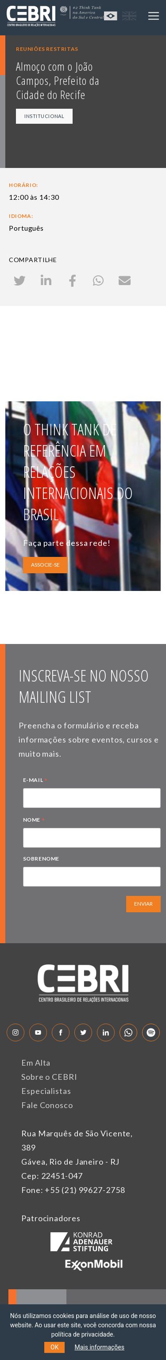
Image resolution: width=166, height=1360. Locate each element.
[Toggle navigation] (153, 16)
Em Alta (35, 1062)
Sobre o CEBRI (49, 1077)
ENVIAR (143, 903)
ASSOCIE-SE (45, 564)
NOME (34, 821)
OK (54, 1347)
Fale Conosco (47, 1105)
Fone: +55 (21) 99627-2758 (73, 1190)
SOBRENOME (41, 858)
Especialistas (46, 1091)
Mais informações (99, 1347)
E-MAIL (35, 781)
